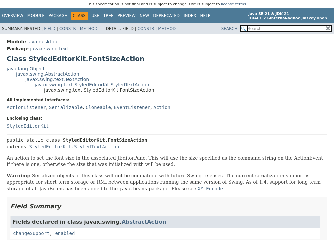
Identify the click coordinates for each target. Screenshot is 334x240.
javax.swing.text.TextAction (57, 79)
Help (205, 15)
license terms (233, 4)
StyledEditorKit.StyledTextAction (74, 146)
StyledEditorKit (28, 126)
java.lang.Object (26, 68)
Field (49, 28)
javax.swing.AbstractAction (47, 74)
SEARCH (229, 28)
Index (190, 15)
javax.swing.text (49, 48)
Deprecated (166, 15)
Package (58, 15)
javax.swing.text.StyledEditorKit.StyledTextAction (92, 84)
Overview (12, 15)
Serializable (66, 107)
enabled (65, 233)
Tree (108, 15)
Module (36, 15)
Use (95, 15)
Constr (67, 28)
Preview (127, 15)
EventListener (132, 107)
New (144, 15)
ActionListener (26, 107)
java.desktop (42, 41)
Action (161, 107)
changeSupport (31, 233)
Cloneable (98, 107)
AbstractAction (144, 222)
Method (89, 28)
